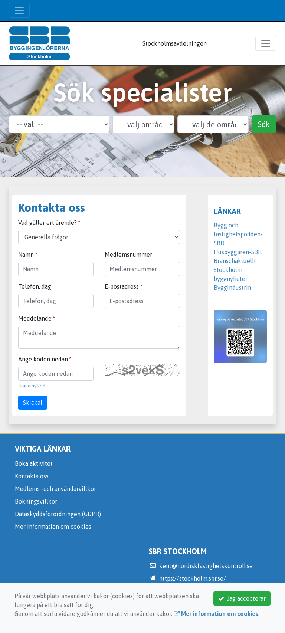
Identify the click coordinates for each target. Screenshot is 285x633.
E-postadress (122, 286)
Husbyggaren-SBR (238, 252)
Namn (26, 254)
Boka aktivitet (34, 463)
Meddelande (35, 318)
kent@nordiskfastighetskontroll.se (206, 566)
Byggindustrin (232, 287)
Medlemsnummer (128, 254)
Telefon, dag (34, 286)
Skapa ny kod (31, 385)
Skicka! (32, 402)
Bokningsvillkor (36, 501)
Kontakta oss (32, 476)
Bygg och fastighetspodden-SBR (238, 234)
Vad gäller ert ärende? (47, 222)
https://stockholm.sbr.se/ (192, 578)
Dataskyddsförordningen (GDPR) (58, 514)
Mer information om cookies (53, 526)
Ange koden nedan (43, 359)
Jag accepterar (242, 598)
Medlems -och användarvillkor (55, 488)
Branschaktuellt (235, 261)
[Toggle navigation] (19, 10)
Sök (264, 124)
